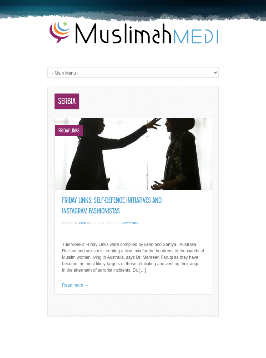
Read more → (75, 285)
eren (82, 223)
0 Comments (127, 223)
